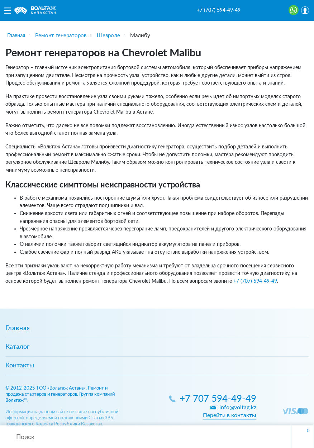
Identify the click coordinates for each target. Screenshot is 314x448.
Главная (17, 328)
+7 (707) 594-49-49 (219, 10)
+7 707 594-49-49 (218, 399)
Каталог (17, 347)
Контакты (19, 365)
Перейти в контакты (229, 415)
